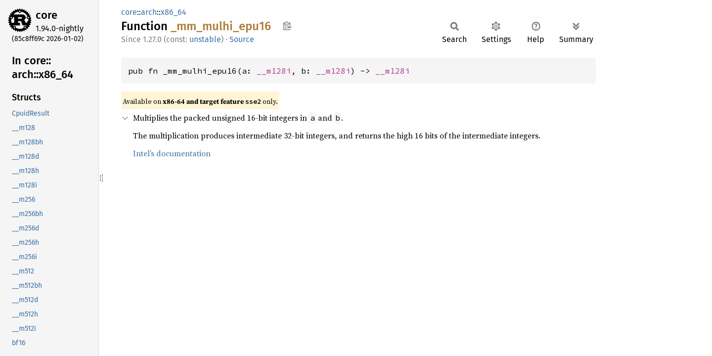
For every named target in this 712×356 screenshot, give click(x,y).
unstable (205, 39)
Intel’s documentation (172, 153)
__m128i (274, 71)
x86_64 (173, 12)
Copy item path (287, 25)
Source (241, 39)
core (46, 15)
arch (149, 12)
